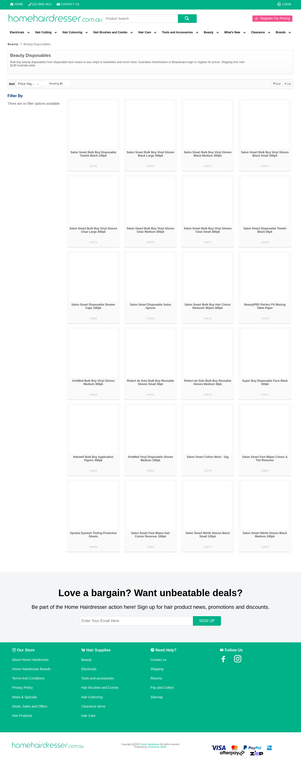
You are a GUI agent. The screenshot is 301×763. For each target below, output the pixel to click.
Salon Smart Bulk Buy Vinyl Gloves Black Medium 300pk (208, 154)
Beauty (208, 32)
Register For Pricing (275, 18)
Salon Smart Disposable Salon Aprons (150, 306)
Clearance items (93, 706)
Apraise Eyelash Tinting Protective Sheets (93, 534)
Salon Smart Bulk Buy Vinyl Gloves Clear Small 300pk (208, 230)
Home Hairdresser (150, 744)
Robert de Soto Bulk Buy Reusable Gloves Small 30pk (150, 382)
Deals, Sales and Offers (29, 706)
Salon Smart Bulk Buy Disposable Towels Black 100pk (93, 154)
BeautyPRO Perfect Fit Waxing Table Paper (265, 306)
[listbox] (28, 84)
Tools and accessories (97, 678)
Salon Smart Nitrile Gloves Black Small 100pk (208, 534)
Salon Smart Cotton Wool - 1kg (208, 457)
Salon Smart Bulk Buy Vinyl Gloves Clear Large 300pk (93, 230)
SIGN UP (207, 621)
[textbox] (140, 18)
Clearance (258, 32)
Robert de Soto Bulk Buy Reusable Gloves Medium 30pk (207, 382)
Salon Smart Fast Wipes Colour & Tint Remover (265, 458)
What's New (232, 32)
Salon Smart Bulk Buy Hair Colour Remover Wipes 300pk (208, 306)
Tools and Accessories (177, 32)
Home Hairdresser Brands (31, 669)
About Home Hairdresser (30, 660)
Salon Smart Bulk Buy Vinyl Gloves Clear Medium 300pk (151, 230)
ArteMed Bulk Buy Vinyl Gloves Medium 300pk (93, 382)
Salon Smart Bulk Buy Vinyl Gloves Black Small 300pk (265, 154)
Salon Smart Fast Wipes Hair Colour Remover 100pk (150, 534)
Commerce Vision (157, 747)
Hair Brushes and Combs (110, 32)
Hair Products (22, 716)
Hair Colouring (72, 32)
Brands (281, 32)
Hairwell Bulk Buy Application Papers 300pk (93, 458)
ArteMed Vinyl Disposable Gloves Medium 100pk (150, 458)
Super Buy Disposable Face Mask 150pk (265, 382)
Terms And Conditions (28, 678)
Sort (12, 84)
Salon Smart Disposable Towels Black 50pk (264, 230)
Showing (56, 83)
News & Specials (24, 697)
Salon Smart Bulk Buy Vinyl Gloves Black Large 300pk (151, 154)
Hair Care (144, 32)
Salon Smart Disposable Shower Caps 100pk (93, 306)
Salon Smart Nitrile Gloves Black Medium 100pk (265, 534)
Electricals (17, 32)
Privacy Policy (22, 687)
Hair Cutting (43, 32)
